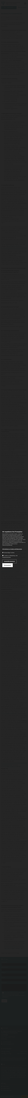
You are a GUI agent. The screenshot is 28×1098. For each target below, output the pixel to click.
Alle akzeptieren (7, 565)
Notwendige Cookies (8, 552)
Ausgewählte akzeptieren (9, 561)
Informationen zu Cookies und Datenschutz (12, 549)
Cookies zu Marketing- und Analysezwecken (9, 556)
